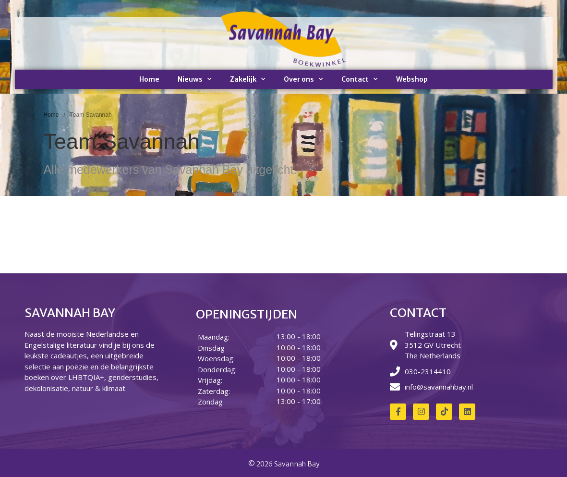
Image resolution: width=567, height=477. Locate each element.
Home (149, 79)
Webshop (412, 79)
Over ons (303, 79)
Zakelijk (247, 79)
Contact (359, 79)
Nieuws (195, 79)
